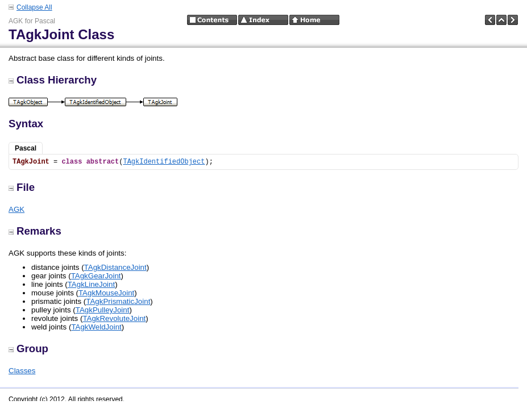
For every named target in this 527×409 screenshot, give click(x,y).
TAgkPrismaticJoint (118, 301)
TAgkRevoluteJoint (114, 318)
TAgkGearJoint (96, 276)
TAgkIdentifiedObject (164, 162)
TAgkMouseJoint (106, 293)
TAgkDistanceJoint (115, 267)
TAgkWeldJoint (96, 327)
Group (28, 348)
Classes (22, 370)
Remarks (35, 231)
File (22, 187)
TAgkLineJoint (91, 284)
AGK (16, 209)
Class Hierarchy (53, 80)
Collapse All (34, 7)
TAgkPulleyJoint (103, 310)
